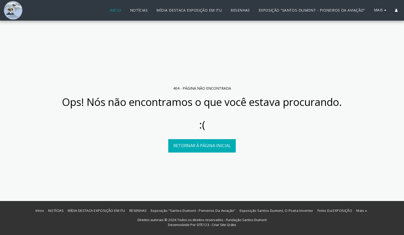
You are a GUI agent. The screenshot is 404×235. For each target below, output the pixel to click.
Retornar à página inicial (202, 145)
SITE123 (203, 224)
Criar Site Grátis (224, 224)
